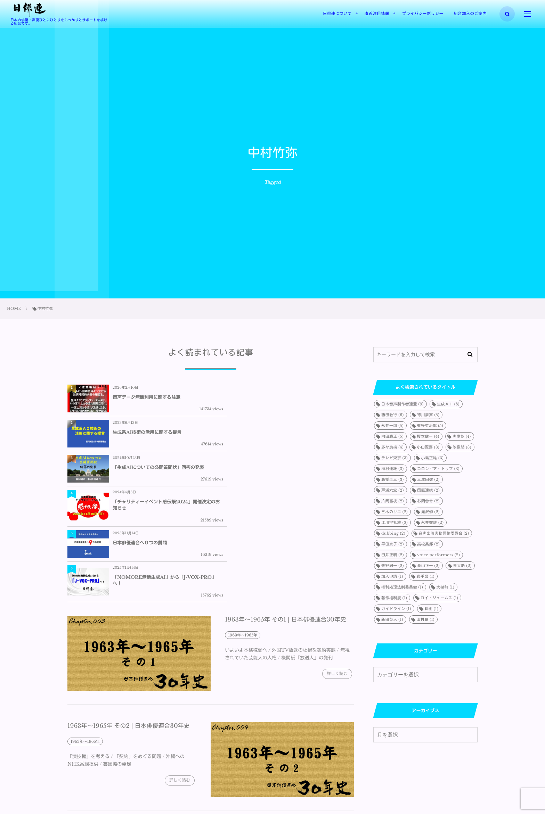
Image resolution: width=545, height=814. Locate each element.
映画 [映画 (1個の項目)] (431, 608)
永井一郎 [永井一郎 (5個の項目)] (392, 425)
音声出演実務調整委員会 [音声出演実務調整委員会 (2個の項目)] (444, 533)
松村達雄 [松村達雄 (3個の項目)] (392, 468)
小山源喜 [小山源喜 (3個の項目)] (428, 447)
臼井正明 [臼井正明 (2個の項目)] (392, 554)
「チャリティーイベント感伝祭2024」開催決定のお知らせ (300, 435)
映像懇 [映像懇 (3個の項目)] (462, 447)
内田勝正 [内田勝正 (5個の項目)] (392, 436)
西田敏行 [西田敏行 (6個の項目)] (392, 414)
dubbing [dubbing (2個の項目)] (393, 533)
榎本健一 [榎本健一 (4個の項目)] (428, 436)
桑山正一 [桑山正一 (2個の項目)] (428, 565)
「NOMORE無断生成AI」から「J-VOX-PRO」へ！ (300, 475)
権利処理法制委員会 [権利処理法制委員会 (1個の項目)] (402, 587)
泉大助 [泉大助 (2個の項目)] (462, 565)
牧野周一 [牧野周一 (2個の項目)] (392, 565)
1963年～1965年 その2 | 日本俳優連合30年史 (128, 625)
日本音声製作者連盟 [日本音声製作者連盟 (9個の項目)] (402, 404)
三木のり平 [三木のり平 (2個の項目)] (394, 511)
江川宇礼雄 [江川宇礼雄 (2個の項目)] (394, 522)
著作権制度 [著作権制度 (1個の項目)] (394, 597)
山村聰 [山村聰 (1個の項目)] (425, 619)
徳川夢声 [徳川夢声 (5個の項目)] (428, 414)
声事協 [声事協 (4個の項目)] (462, 436)
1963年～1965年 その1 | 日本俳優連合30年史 (286, 518)
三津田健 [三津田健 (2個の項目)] (428, 479)
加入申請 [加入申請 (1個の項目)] (392, 576)
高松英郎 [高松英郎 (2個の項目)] (428, 544)
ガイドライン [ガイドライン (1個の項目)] (396, 608)
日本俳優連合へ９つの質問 (140, 475)
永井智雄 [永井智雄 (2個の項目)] (432, 522)
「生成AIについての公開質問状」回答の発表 (158, 435)
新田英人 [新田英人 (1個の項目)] (392, 619)
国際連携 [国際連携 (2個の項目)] (428, 490)
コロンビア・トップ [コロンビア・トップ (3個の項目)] (438, 468)
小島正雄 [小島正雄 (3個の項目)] (432, 457)
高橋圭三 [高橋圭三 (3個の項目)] (392, 479)
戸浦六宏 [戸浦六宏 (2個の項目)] (392, 490)
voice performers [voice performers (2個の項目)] (438, 554)
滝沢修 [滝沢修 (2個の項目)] (430, 511)
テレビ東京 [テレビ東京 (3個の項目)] (394, 457)
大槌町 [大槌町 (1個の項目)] (445, 587)
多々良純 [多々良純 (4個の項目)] (392, 447)
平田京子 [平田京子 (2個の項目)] (392, 544)
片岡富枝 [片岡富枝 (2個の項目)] (392, 501)
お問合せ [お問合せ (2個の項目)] (428, 501)
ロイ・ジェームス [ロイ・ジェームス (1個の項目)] (439, 597)
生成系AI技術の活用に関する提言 (290, 397)
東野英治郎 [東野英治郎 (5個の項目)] (430, 425)
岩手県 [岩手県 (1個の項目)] (425, 576)
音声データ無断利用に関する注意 (146, 397)
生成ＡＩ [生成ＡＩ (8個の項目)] (448, 404)
